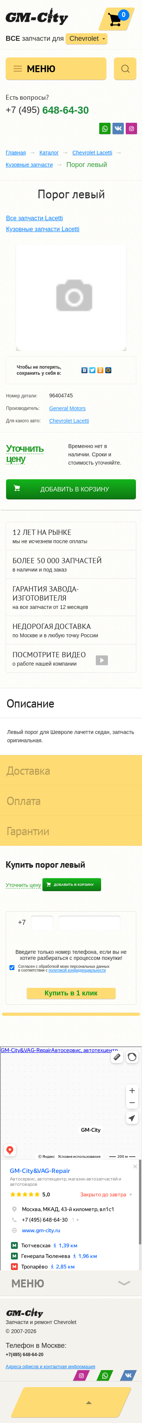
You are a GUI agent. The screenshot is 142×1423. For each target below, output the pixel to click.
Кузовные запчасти (29, 165)
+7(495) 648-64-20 (25, 1354)
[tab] (71, 703)
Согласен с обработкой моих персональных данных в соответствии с (63, 968)
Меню (41, 68)
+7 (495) (47, 109)
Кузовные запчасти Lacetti (43, 229)
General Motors (67, 408)
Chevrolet (83, 38)
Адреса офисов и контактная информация (50, 1366)
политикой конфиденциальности (77, 970)
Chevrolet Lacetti (92, 153)
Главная (16, 153)
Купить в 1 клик (71, 993)
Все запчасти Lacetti (34, 218)
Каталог (49, 153)
